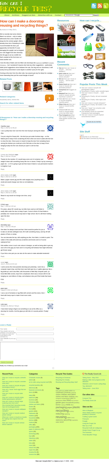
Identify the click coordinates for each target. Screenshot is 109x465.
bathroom (32, 397)
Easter (31, 406)
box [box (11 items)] (74, 390)
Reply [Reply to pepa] (2, 298)
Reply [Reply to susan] (2, 282)
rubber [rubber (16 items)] (69, 417)
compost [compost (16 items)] (58, 398)
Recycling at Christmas (63, 377)
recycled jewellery (34, 385)
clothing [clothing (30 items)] (71, 396)
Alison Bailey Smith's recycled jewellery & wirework (92, 413)
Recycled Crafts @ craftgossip (92, 428)
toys (30, 436)
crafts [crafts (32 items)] (71, 398)
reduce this (32, 447)
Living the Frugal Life (89, 423)
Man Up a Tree (87, 426)
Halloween (32, 413)
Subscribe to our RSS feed (89, 137)
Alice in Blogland (87, 410)
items (9, 99)
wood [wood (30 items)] (62, 422)
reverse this (15, 99)
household (3, 99)
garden (31, 411)
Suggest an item (28, 15)
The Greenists (86, 432)
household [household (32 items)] (70, 402)
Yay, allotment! (87, 386)
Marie (61, 99)
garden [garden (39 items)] (58, 402)
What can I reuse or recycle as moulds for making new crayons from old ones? (14, 418)
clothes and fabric (34, 404)
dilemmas (32, 388)
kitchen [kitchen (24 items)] (58, 405)
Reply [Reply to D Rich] (2, 219)
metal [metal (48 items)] (68, 405)
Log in (82, 135)
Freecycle (85, 419)
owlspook (62, 109)
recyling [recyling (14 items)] (71, 411)
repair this (32, 450)
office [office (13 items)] (72, 405)
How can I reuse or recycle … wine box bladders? (67, 69)
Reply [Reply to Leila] (2, 314)
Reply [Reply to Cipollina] (2, 149)
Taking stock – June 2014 (90, 388)
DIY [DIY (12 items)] (75, 398)
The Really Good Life (93, 374)
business (32, 400)
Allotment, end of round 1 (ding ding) (94, 384)
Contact (58, 15)
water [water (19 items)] (57, 422)
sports (31, 431)
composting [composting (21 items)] (65, 398)
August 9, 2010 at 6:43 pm (9, 290)
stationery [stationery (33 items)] (59, 420)
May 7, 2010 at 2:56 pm (8, 226)
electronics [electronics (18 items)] (59, 400)
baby (30, 395)
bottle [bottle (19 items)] (66, 391)
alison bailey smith (6, 175)
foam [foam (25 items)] (64, 400)
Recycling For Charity (62, 380)
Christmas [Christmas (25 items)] (67, 392)
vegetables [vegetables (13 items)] (75, 420)
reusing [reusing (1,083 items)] (61, 417)
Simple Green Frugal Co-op (91, 430)
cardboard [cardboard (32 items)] (59, 392)
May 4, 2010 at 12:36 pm (9, 128)
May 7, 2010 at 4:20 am (8, 206)
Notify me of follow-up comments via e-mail (13, 365)
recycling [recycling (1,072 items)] (62, 410)
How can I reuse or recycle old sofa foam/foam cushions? (67, 95)
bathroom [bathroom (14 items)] (61, 390)
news (30, 445)
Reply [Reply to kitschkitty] (2, 256)
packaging (32, 427)
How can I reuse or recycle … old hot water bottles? (67, 80)
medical (31, 422)
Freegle (84, 421)
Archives (15, 15)
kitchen (31, 420)
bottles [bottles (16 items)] (71, 391)
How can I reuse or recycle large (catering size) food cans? (12, 402)
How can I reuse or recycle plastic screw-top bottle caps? (66, 111)
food (30, 409)
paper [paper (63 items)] (69, 407)
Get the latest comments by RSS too (92, 138)
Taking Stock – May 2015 (90, 377)
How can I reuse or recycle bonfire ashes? (67, 105)
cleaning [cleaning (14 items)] (73, 392)
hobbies (31, 415)
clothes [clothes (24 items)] (58, 394)
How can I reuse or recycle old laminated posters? (67, 85)
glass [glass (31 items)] (63, 402)
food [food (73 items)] (69, 400)
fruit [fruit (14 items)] (72, 400)
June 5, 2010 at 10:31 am (9, 264)
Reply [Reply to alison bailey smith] (2, 185)
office (30, 424)
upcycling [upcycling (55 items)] (67, 420)
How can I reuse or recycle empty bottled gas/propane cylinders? (13, 398)
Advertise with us (45, 15)
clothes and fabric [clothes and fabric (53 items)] (68, 394)
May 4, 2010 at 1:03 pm (8, 156)
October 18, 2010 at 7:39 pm (10, 306)
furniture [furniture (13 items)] (76, 400)
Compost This (86, 398)
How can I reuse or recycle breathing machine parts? (67, 100)
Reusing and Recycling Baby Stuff (66, 382)
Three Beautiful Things (89, 435)
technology (32, 434)
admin (31, 380)
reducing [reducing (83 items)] (60, 414)
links (30, 443)
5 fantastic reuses (34, 377)
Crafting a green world (89, 416)
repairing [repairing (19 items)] (67, 414)
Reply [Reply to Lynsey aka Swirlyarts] (2, 169)
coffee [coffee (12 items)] (76, 396)
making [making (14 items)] (63, 405)
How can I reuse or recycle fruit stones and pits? (67, 75)
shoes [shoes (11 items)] (72, 417)
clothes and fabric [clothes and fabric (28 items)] (62, 396)
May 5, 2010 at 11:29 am (9, 177)
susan (2, 262)
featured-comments (35, 390)
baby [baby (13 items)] (57, 390)
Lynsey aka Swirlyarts (8, 154)
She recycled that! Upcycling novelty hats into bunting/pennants (13, 406)
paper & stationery (35, 429)
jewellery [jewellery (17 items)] (76, 402)
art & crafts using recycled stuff (39, 382)
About (6, 15)
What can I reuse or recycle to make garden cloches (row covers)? (67, 117)
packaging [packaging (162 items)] (61, 407)
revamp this (32, 452)
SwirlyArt (39, 63)
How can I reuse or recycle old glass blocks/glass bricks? (13, 386)
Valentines (32, 438)
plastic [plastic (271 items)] (76, 407)
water (30, 440)
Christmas (32, 402)
